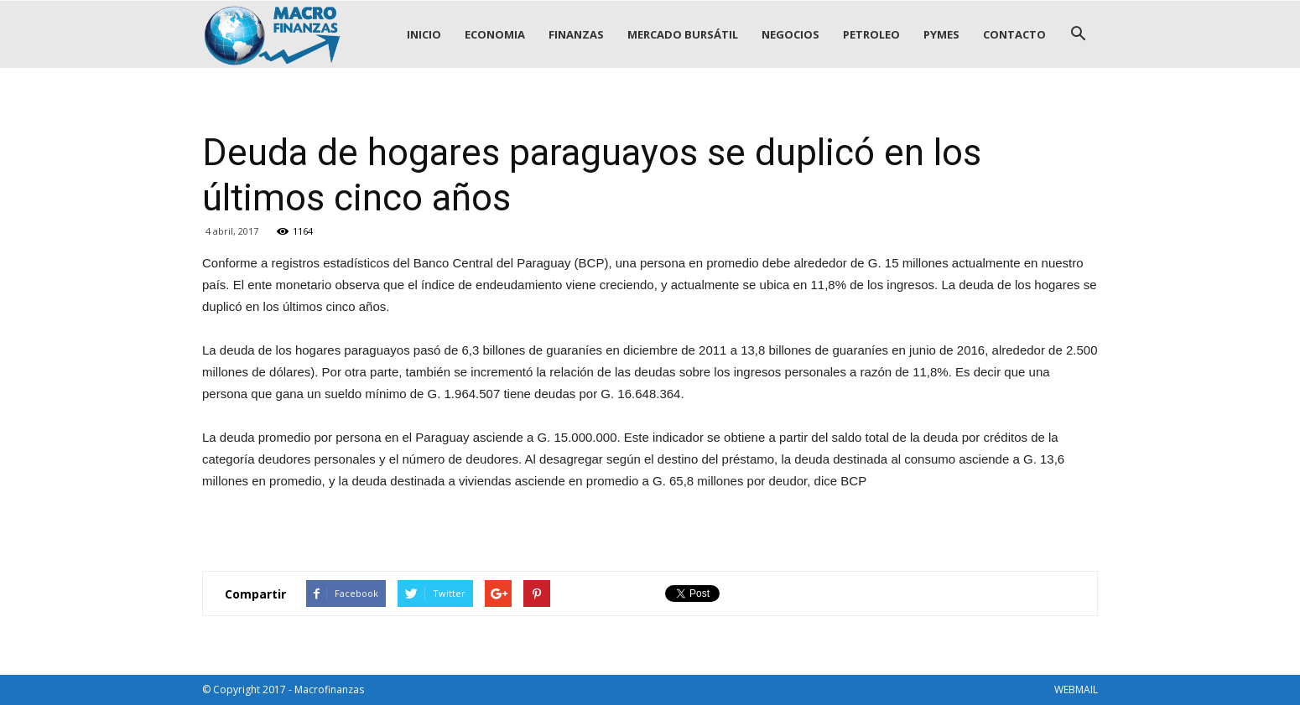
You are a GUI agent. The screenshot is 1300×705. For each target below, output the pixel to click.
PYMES (941, 34)
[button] (1078, 34)
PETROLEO (871, 34)
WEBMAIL (1076, 689)
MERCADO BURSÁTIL (682, 34)
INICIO (424, 34)
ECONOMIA (495, 34)
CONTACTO (1014, 34)
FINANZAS (576, 34)
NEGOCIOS (790, 34)
